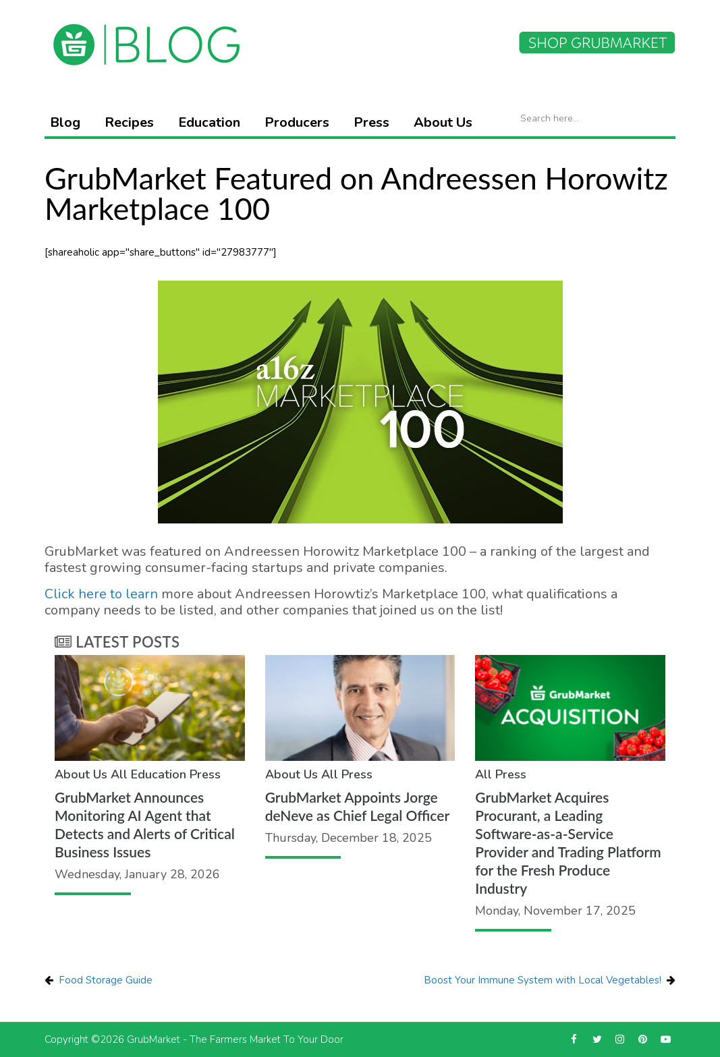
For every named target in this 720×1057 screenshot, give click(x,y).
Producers (297, 122)
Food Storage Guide (106, 980)
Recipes (129, 122)
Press (371, 122)
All (119, 774)
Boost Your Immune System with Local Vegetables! (542, 980)
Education (209, 122)
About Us (443, 122)
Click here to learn (101, 594)
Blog (65, 122)
